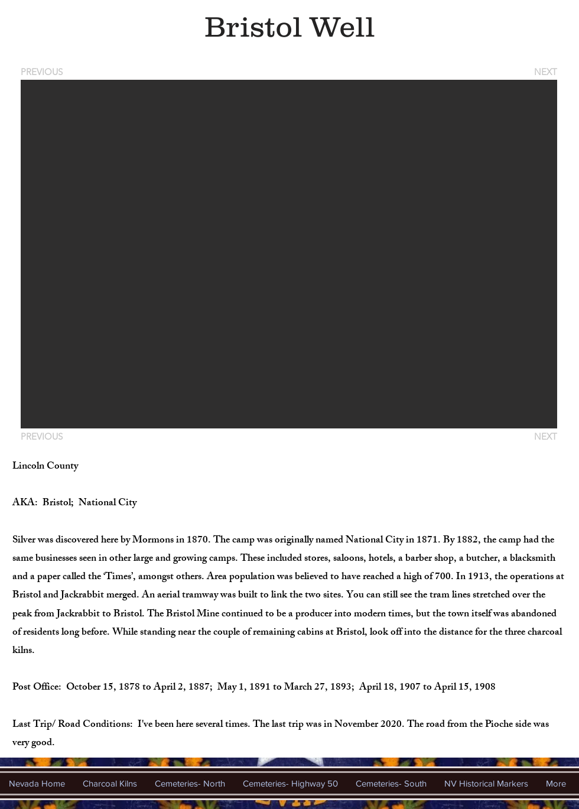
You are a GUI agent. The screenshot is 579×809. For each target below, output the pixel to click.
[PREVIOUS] (44, 72)
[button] (289, 254)
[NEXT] (544, 72)
